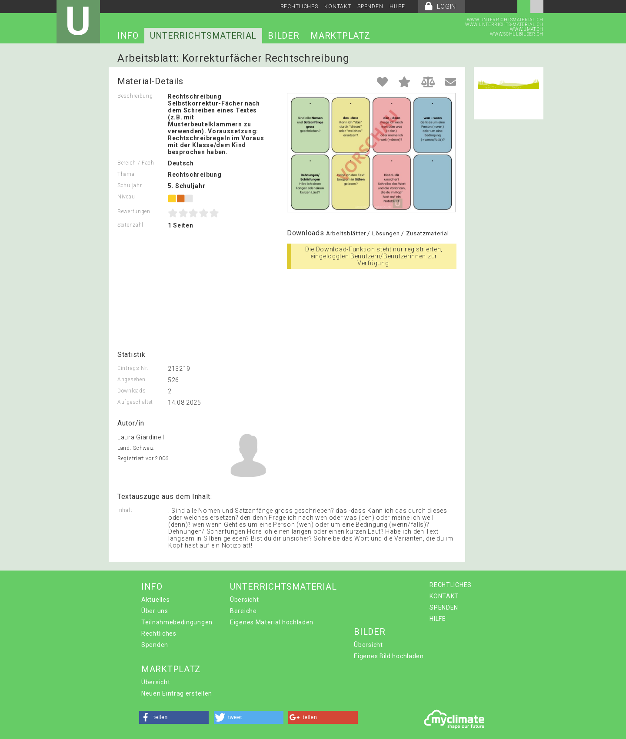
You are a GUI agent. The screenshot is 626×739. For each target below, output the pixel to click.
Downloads (131, 391)
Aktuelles (155, 599)
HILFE (397, 6)
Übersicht (244, 599)
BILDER (283, 35)
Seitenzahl (130, 225)
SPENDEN (370, 6)
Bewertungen (133, 211)
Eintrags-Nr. (132, 368)
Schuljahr (129, 185)
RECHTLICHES (299, 6)
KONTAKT (337, 6)
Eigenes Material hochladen (271, 622)
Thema (126, 174)
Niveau (126, 197)
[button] (174, 717)
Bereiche (243, 610)
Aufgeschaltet (135, 402)
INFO (128, 35)
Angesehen (131, 379)
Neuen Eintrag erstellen (176, 693)
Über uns (154, 610)
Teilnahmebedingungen (177, 622)
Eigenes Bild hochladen (388, 656)
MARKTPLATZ (340, 35)
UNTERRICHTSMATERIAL (203, 35)
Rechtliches (158, 633)
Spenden (154, 644)
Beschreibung (135, 96)
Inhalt (124, 510)
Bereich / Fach (135, 163)
